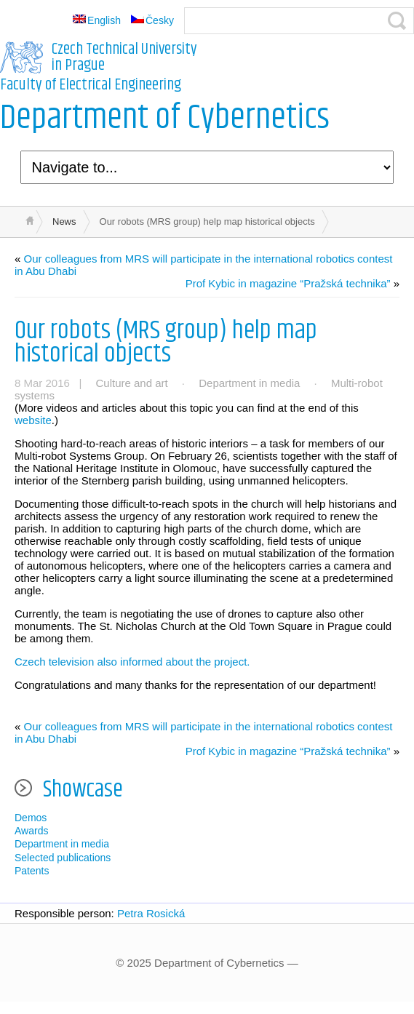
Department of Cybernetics (165, 118)
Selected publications (63, 857)
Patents (32, 871)
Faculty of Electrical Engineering (90, 85)
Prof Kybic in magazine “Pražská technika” (288, 283)
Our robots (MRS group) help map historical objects (166, 342)
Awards (31, 831)
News (64, 221)
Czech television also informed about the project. (132, 661)
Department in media (249, 383)
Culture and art (131, 383)
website (33, 420)
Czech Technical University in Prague (124, 57)
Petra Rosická (151, 913)
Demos (31, 817)
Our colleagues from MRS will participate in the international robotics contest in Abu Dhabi (203, 264)
